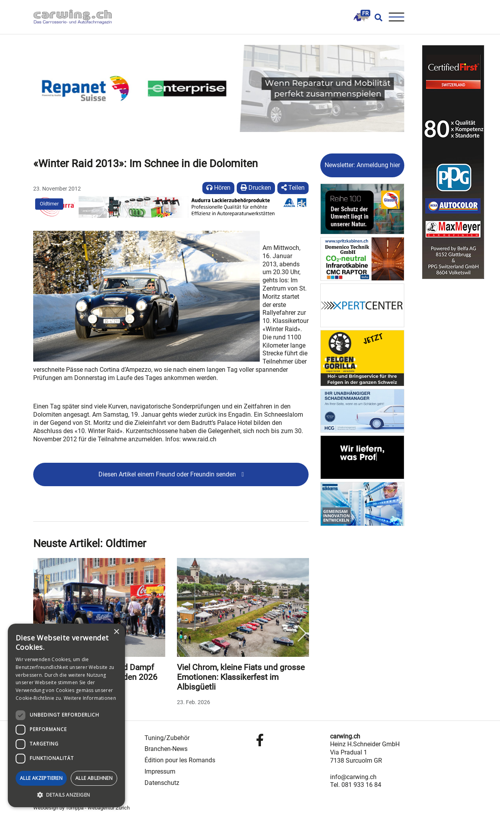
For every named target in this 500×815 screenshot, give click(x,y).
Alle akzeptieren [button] (41, 778)
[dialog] (66, 715)
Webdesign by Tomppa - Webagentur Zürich (81, 808)
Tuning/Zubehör (167, 738)
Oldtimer (49, 204)
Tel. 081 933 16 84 (355, 784)
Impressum (160, 771)
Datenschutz (162, 782)
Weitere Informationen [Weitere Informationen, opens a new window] (90, 698)
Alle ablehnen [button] (93, 778)
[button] (66, 795)
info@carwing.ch (353, 777)
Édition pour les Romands (180, 760)
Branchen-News (166, 749)
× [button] (116, 632)
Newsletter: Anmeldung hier (362, 165)
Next (302, 633)
